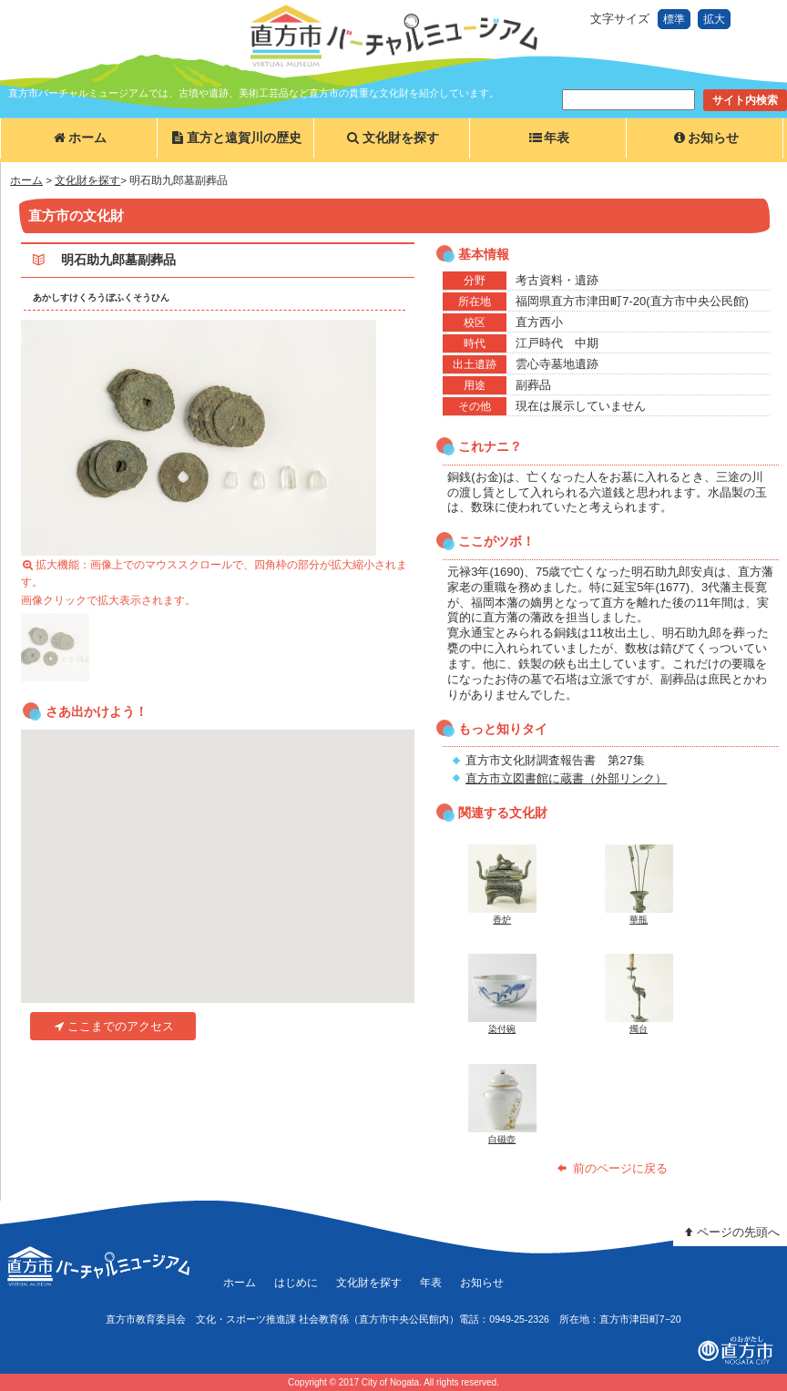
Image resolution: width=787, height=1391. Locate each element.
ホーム (79, 138)
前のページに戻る (611, 1168)
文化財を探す (391, 138)
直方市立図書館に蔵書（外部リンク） (566, 778)
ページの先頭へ (730, 1232)
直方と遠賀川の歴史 (235, 138)
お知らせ (704, 138)
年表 (547, 138)
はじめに (296, 1282)
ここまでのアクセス (112, 1026)
